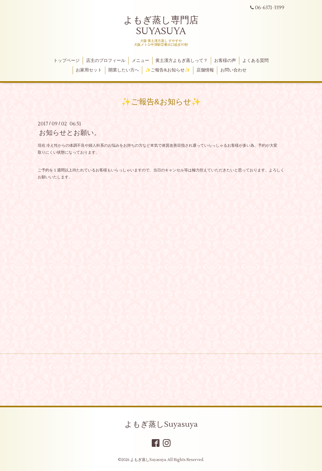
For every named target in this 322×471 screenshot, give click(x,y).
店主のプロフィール (105, 60)
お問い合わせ (233, 70)
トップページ (66, 60)
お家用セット (89, 70)
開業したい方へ (123, 70)
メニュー (140, 60)
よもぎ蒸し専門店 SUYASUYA (161, 25)
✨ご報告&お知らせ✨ (167, 70)
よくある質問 (255, 60)
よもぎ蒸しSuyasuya (161, 424)
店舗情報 (205, 70)
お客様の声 (225, 60)
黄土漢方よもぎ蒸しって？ (181, 60)
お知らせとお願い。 (70, 132)
